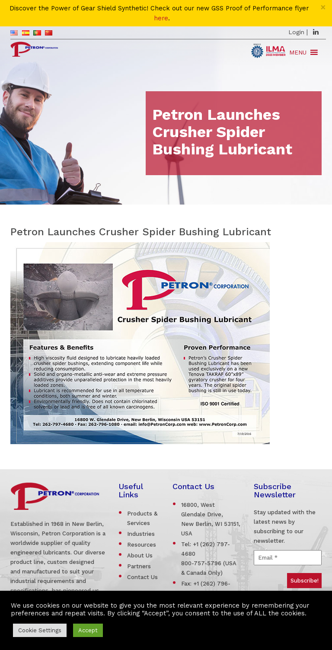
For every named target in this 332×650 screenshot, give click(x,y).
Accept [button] (88, 630)
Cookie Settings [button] (39, 630)
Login (296, 32)
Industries (141, 534)
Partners (139, 566)
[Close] (323, 7)
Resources (141, 544)
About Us (140, 555)
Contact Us (142, 577)
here (161, 18)
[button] (297, 52)
